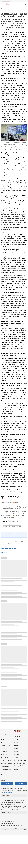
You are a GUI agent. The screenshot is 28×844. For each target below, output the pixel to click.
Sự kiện (21, 783)
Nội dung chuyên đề (6, 769)
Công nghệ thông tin (13, 521)
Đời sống (16, 742)
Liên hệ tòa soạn (6, 795)
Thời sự (16, 734)
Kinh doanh (4, 737)
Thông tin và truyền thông (6, 9)
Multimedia (4, 778)
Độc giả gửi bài (14, 829)
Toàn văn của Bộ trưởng (21, 9)
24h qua (3, 780)
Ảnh (2, 775)
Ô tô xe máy (4, 751)
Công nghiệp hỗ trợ (6, 760)
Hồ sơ (15, 772)
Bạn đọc (16, 754)
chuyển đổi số (6, 523)
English (16, 769)
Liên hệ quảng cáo (6, 812)
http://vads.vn (9, 823)
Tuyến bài (7, 783)
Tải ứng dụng (5, 829)
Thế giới (3, 742)
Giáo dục (16, 739)
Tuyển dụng (23, 829)
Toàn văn (16, 757)
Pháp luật (16, 748)
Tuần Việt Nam (5, 757)
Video (15, 775)
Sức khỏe (16, 745)
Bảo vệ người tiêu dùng (20, 760)
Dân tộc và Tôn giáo (19, 737)
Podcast (16, 778)
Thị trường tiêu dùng (6, 763)
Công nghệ (4, 748)
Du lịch (16, 751)
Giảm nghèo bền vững (20, 763)
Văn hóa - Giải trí (5, 745)
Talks (2, 772)
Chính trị (3, 734)
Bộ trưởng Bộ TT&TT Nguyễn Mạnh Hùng (12, 526)
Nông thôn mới (5, 766)
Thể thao (3, 739)
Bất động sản (4, 754)
